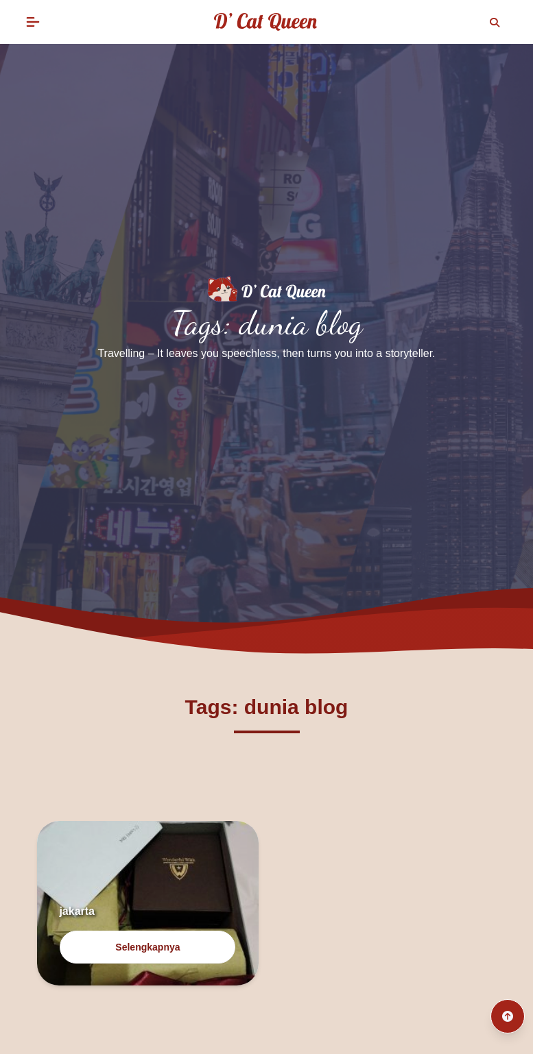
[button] (32, 21)
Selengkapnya (147, 947)
